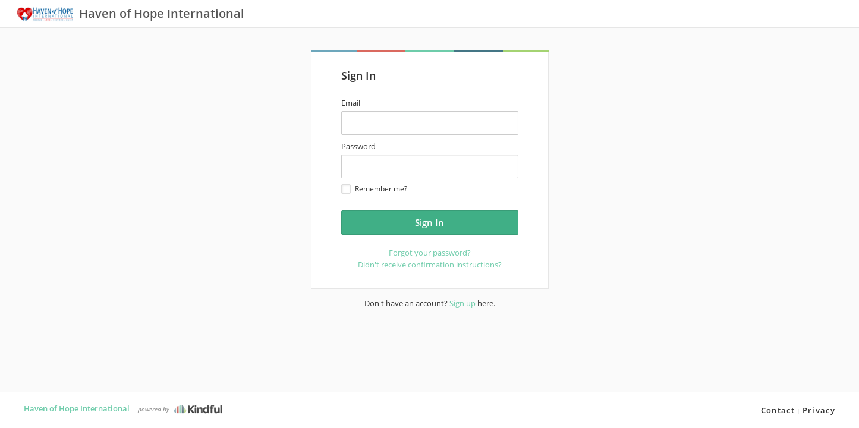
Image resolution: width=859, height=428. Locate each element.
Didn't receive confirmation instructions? (430, 264)
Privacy (819, 410)
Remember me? (374, 189)
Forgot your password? (430, 252)
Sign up (462, 303)
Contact (778, 410)
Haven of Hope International (77, 408)
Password (358, 146)
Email (350, 102)
